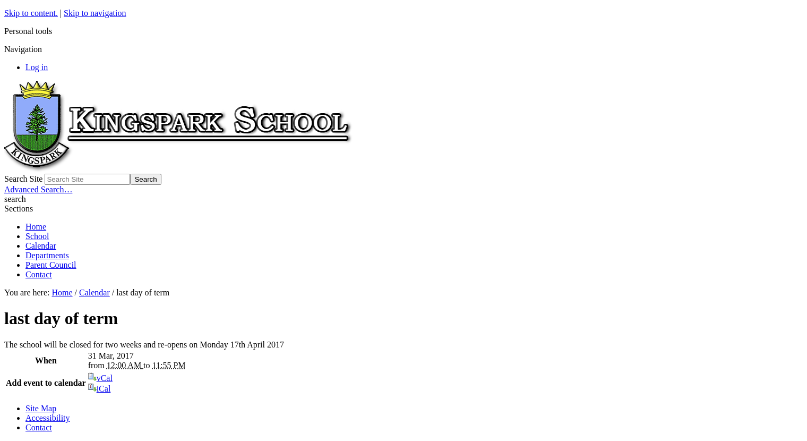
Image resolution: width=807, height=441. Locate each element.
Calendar (40, 245)
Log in (36, 67)
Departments (47, 255)
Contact (38, 274)
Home (35, 226)
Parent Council (50, 264)
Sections (18, 208)
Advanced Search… (38, 189)
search (15, 198)
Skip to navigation (95, 13)
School (37, 236)
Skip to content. (31, 13)
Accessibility (47, 417)
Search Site (23, 178)
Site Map (40, 408)
